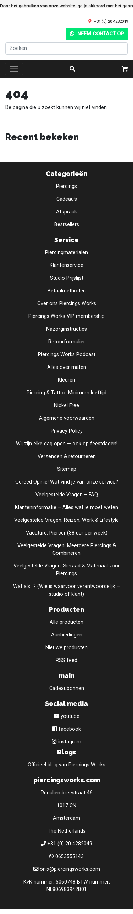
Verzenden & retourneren (67, 456)
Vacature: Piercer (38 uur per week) (66, 533)
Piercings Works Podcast (66, 355)
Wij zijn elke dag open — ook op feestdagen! (66, 444)
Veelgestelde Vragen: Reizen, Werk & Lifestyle (66, 520)
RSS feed (66, 660)
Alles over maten (66, 367)
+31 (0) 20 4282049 (111, 21)
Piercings (66, 186)
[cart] (125, 69)
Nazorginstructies (66, 329)
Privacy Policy (67, 431)
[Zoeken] (66, 48)
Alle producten (66, 622)
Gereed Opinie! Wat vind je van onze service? (66, 482)
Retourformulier (66, 342)
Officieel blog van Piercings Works (66, 765)
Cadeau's (66, 199)
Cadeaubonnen (66, 688)
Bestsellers (66, 225)
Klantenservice (66, 265)
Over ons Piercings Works (66, 304)
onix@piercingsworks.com (70, 869)
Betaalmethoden (67, 291)
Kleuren (66, 380)
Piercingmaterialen (66, 253)
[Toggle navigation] (14, 69)
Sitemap (66, 469)
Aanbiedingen (66, 635)
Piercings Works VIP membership (66, 316)
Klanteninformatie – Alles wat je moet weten (66, 507)
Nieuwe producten (66, 648)
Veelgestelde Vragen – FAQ (66, 495)
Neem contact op (97, 34)
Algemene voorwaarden (66, 418)
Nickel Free (66, 405)
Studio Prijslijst (66, 278)
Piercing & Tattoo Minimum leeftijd (66, 393)
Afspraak (66, 212)
